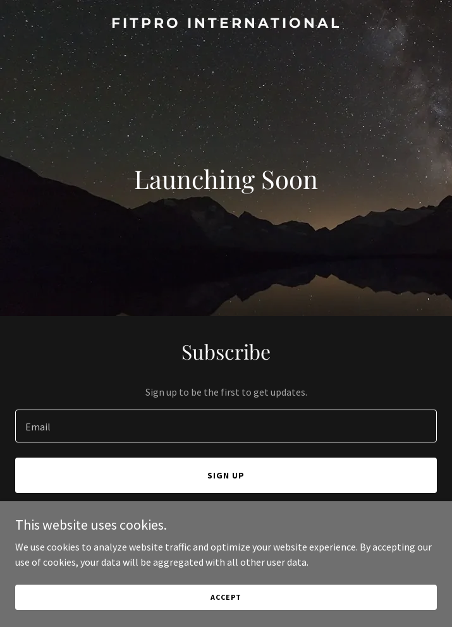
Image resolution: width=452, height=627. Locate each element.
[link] (226, 24)
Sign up (226, 475)
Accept (226, 597)
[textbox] (226, 426)
